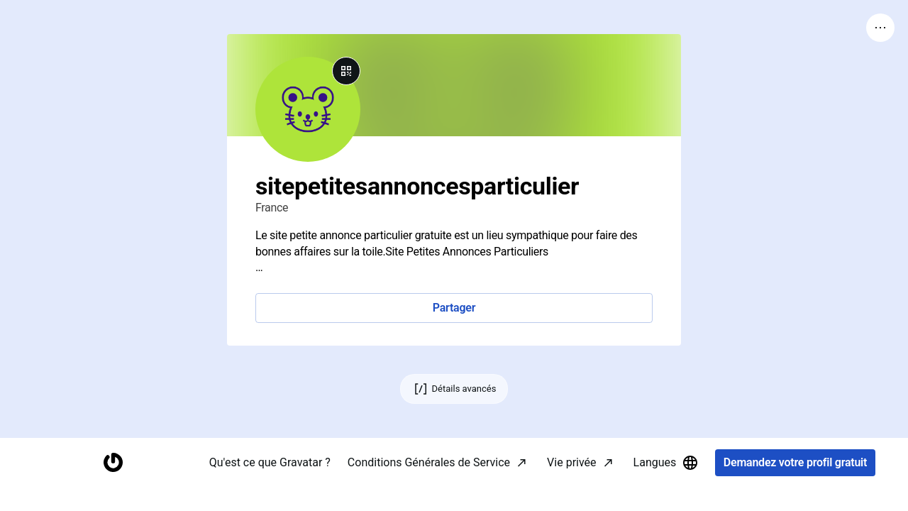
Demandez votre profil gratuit (795, 486)
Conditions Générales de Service (429, 486)
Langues (666, 486)
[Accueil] (112, 486)
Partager (454, 307)
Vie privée (571, 486)
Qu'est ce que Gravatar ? (270, 486)
